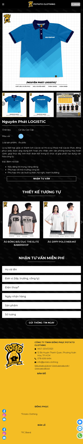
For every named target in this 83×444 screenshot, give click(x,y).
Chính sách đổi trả (42, 368)
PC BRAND (75, 4)
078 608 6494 (44, 358)
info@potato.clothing (47, 362)
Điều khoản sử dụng (43, 366)
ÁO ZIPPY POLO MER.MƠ (62, 241)
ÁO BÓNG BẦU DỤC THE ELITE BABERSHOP (21, 243)
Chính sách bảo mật (60, 366)
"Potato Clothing (29, 414)
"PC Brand (26, 432)
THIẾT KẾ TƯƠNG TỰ (41, 192)
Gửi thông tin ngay (41, 322)
